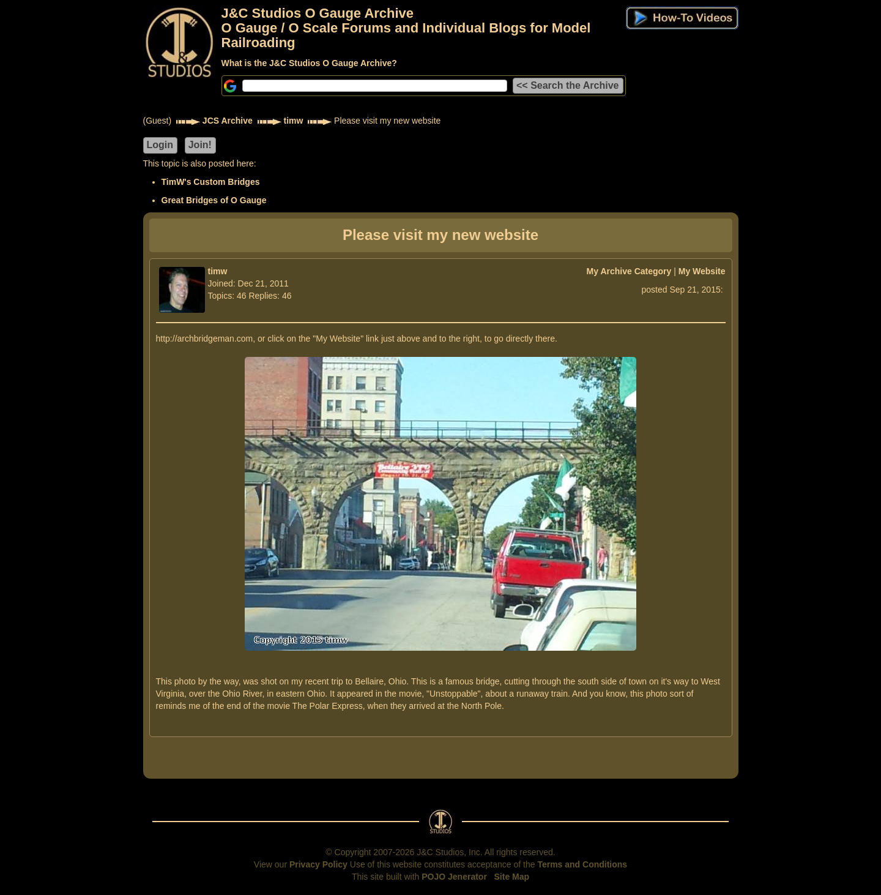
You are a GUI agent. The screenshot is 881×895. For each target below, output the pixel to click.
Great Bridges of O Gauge (214, 200)
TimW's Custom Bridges (211, 182)
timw (293, 120)
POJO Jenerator (454, 877)
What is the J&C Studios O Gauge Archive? (309, 63)
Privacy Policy (318, 864)
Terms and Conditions (582, 864)
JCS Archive (228, 120)
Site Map (512, 877)
